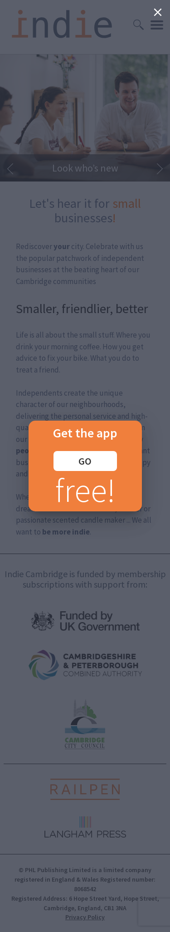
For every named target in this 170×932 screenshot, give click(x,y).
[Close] (157, 12)
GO (85, 461)
